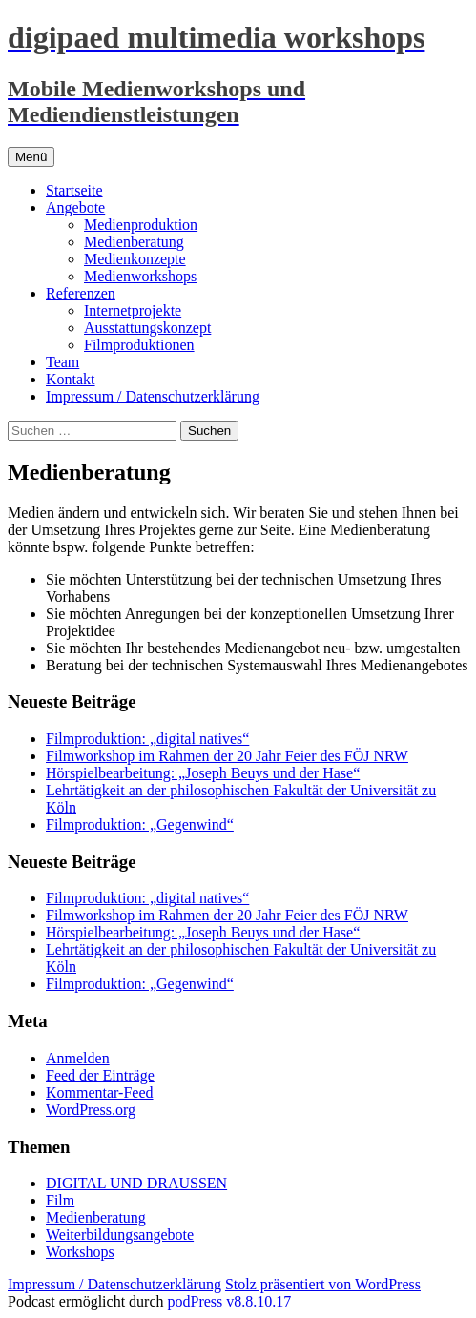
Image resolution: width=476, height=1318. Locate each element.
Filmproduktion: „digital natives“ (147, 739)
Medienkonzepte (135, 259)
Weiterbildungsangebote (120, 1234)
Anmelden (78, 1058)
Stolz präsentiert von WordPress (323, 1284)
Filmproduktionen (139, 345)
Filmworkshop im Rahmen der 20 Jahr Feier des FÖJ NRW (227, 756)
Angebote (75, 207)
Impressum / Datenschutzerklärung (152, 396)
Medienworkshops (140, 276)
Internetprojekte (132, 310)
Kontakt (70, 379)
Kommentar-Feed (100, 1092)
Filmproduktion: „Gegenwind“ (140, 824)
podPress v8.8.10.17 (230, 1301)
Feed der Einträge (100, 1075)
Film (60, 1200)
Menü (31, 157)
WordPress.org (90, 1110)
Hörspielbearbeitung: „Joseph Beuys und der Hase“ (203, 773)
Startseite (74, 190)
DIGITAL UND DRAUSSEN (136, 1183)
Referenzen (80, 293)
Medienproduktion (140, 224)
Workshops (80, 1252)
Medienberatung (134, 242)
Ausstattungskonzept (147, 327)
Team (62, 362)
